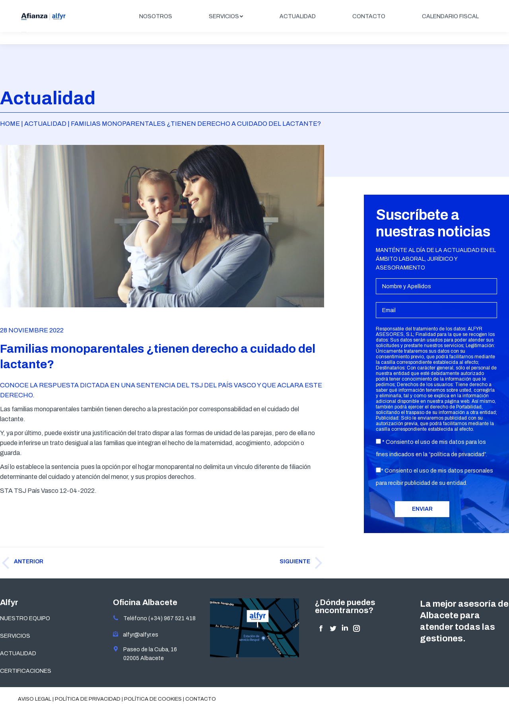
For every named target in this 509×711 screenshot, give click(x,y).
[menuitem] (156, 28)
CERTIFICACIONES (25, 671)
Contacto (200, 699)
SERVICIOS (15, 636)
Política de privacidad (87, 699)
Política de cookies (153, 699)
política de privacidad (457, 454)
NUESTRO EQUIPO (25, 618)
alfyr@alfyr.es (138, 635)
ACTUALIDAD (18, 653)
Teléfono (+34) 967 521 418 (154, 618)
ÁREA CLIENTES (462, 7)
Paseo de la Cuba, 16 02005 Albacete (145, 653)
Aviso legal (34, 699)
